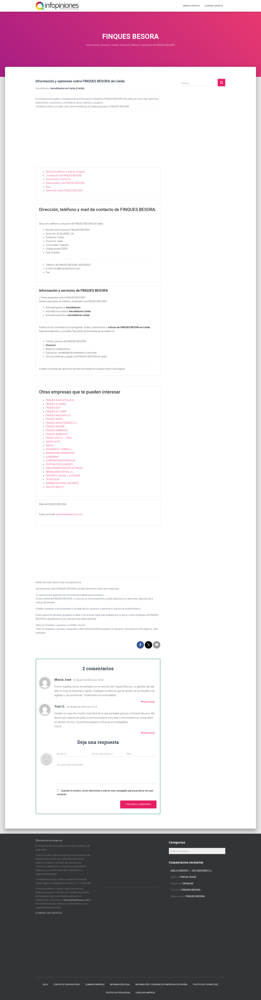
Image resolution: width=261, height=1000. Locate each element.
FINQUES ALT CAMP (56, 411)
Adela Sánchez (179, 870)
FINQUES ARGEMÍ (55, 426)
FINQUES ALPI (53, 407)
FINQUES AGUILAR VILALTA (60, 400)
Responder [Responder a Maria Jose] (148, 702)
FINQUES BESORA (190, 889)
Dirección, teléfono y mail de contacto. (66, 171)
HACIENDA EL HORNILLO (58, 449)
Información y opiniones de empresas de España (161, 984)
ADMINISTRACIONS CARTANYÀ (62, 483)
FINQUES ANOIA (54, 419)
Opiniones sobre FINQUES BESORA (64, 190)
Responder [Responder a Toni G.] (148, 733)
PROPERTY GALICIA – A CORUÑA (63, 475)
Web (48, 187)
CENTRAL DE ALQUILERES (59, 464)
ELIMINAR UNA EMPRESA (49, 913)
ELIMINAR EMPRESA (214, 6)
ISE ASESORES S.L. (202, 870)
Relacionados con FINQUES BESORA (65, 183)
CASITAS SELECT (55, 487)
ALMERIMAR (52, 457)
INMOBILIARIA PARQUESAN (60, 453)
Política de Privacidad (118, 993)
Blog (45, 984)
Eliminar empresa (95, 984)
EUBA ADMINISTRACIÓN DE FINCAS (64, 468)
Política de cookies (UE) (205, 984)
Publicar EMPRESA (145, 993)
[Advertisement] (98, 142)
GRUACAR (188, 883)
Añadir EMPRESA (191, 6)
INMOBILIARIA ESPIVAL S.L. (60, 471)
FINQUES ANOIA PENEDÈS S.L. (61, 423)
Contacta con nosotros (66, 984)
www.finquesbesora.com (69, 514)
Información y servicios (58, 179)
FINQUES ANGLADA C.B (58, 415)
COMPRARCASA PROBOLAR (60, 460)
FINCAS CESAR (188, 877)
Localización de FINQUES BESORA (64, 175)
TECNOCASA (52, 479)
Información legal (120, 984)
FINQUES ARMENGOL (57, 430)
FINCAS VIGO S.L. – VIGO (59, 437)
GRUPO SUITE (53, 441)
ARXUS (49, 445)
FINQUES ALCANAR (56, 404)
